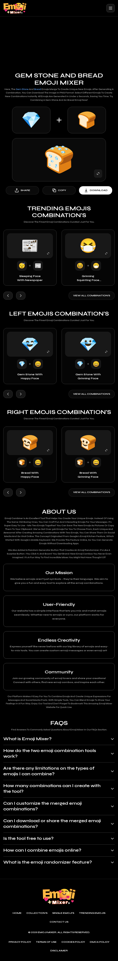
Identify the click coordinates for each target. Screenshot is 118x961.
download (96, 190)
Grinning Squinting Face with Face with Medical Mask (88, 278)
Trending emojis (92, 915)
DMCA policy (100, 944)
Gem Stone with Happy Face (29, 376)
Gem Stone (22, 89)
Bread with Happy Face (30, 475)
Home (17, 915)
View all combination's (91, 295)
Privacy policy (19, 944)
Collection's (36, 915)
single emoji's (63, 915)
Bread (37, 89)
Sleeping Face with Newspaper (30, 278)
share (22, 190)
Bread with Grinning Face (88, 475)
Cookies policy (73, 944)
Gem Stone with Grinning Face (88, 376)
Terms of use (46, 944)
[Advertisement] (59, 41)
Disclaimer (59, 953)
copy (59, 190)
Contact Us (59, 924)
